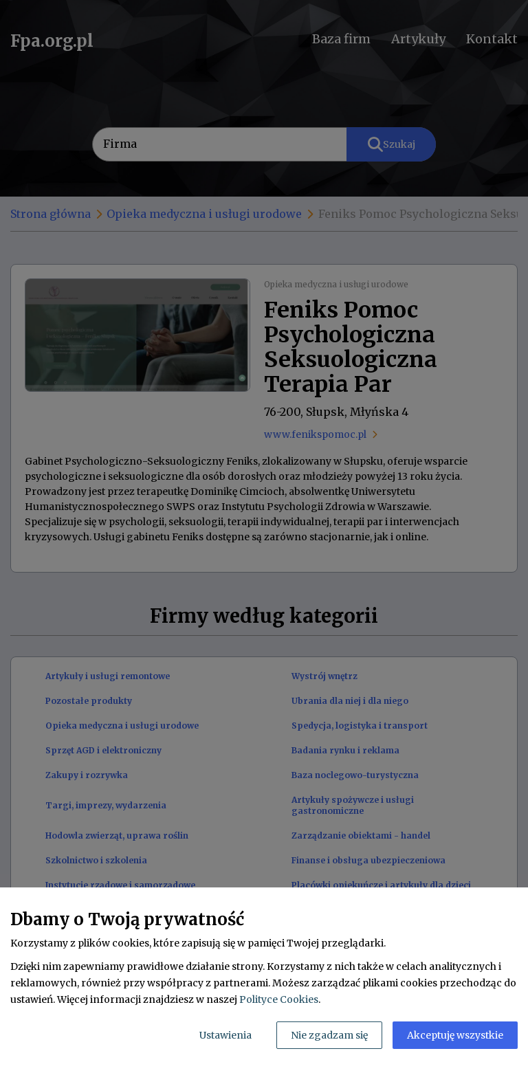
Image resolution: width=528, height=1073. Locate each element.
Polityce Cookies (278, 999)
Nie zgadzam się (329, 1035)
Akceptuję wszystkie (455, 1035)
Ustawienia (225, 1035)
